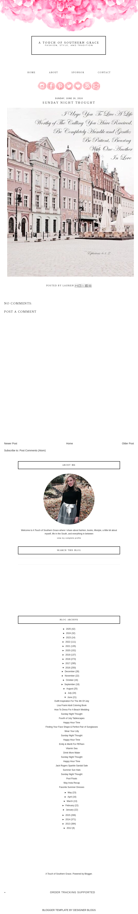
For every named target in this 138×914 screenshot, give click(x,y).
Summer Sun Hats (71, 770)
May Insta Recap (72, 783)
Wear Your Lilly (72, 731)
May (70, 792)
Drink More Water (71, 752)
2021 (67, 646)
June (69, 697)
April (70, 797)
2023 (68, 637)
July (70, 693)
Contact (104, 73)
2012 (69, 828)
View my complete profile (69, 538)
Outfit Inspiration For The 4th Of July (71, 701)
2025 (68, 629)
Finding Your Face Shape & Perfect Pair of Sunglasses (72, 727)
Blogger (88, 874)
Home (31, 73)
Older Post (128, 443)
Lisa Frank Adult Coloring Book (72, 705)
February (69, 805)
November (70, 676)
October (70, 680)
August (69, 688)
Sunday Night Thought (71, 714)
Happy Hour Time (71, 722)
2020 (67, 650)
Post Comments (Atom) (33, 450)
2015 (67, 815)
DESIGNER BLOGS (84, 910)
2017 (67, 663)
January (70, 810)
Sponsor (78, 73)
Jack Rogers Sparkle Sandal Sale (72, 765)
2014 (67, 819)
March (70, 801)
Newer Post (10, 443)
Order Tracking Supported (72, 892)
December (70, 671)
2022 (67, 642)
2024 (68, 633)
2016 (67, 667)
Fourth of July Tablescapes (72, 718)
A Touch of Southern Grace (69, 42)
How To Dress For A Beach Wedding (71, 709)
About (54, 73)
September (70, 684)
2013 (67, 824)
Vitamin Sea (71, 748)
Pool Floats (71, 778)
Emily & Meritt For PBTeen (71, 744)
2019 (67, 655)
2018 (67, 659)
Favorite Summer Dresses (71, 787)
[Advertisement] (31, 416)
